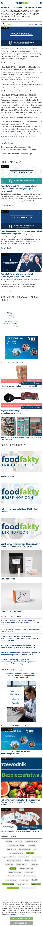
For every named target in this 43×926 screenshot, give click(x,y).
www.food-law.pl (7, 143)
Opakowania (9, 864)
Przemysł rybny (24, 880)
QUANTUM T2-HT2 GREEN (12, 611)
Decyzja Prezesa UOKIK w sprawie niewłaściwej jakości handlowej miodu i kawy (21, 232)
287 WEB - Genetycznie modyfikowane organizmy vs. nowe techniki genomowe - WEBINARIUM (21, 654)
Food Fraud (30, 853)
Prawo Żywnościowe (35, 24)
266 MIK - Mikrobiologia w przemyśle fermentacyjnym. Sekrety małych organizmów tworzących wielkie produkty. (18, 662)
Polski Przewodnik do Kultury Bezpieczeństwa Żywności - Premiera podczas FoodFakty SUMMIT (20, 802)
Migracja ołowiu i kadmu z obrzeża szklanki (19, 386)
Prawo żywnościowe (26, 868)
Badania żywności (31, 841)
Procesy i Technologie (14, 872)
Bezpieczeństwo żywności (16, 845)
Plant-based (34, 864)
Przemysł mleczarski (14, 876)
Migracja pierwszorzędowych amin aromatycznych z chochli (15, 411)
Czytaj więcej (6, 205)
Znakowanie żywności (28, 888)
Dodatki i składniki (24, 849)
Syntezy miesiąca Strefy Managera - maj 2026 (20, 831)
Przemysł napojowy (29, 876)
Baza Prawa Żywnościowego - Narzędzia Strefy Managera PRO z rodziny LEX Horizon (20, 545)
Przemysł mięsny (30, 872)
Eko (35, 849)
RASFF (34, 880)
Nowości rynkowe (30, 860)
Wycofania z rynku (13, 888)
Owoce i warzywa (21, 864)
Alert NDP (18, 841)
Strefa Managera (8, 884)
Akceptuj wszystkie (20, 918)
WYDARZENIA (18, 7)
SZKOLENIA (29, 7)
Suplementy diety (22, 884)
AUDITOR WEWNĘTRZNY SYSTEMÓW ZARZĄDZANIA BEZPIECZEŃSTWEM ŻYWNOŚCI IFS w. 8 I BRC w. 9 (20, 638)
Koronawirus (36, 857)
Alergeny (9, 841)
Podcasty (13, 868)
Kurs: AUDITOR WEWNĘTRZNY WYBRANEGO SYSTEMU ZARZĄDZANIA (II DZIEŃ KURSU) (19, 647)
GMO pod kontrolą (8, 579)
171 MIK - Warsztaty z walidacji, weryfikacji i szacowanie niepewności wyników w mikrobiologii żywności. (20, 622)
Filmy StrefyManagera (16, 853)
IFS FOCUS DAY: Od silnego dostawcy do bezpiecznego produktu (18, 752)
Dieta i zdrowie (11, 849)
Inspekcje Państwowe (9, 857)
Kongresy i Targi (24, 857)
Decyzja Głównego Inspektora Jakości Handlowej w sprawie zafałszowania (17, 275)
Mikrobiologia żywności (14, 860)
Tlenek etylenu (36, 884)
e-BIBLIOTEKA (6, 7)
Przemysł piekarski (11, 880)
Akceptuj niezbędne (20, 923)
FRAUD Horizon (7, 476)
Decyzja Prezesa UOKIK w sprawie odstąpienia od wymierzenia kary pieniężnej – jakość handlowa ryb (20, 188)
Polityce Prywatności (17, 914)
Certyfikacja (31, 845)
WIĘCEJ (39, 7)
